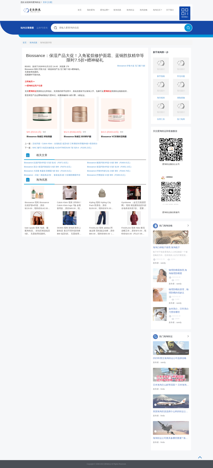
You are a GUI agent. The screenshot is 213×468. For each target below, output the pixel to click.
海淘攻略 (143, 10)
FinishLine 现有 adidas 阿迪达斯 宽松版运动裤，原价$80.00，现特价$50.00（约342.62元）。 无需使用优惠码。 (101, 231)
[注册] (49, 2)
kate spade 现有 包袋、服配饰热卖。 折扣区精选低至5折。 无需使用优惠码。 (37, 231)
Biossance (122, 66)
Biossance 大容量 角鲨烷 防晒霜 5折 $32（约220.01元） (48, 171)
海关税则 (161, 98)
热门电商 (181, 119)
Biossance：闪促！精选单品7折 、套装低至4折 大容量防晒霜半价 (52, 175)
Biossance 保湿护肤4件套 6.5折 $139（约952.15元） (110, 167)
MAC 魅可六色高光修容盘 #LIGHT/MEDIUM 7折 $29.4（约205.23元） (62, 148)
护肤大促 (130, 66)
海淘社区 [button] (157, 10)
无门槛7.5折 (140, 66)
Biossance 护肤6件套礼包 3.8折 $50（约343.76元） (109, 171)
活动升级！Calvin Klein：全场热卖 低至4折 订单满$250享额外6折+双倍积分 (64, 143)
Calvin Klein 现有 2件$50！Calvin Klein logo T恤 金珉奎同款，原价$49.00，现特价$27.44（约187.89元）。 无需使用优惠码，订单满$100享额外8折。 (69, 205)
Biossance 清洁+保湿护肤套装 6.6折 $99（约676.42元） (48, 167)
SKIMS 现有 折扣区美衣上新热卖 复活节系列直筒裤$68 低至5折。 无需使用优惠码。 (69, 231)
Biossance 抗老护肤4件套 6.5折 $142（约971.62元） (47, 163)
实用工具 (161, 119)
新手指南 (161, 76)
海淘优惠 (117, 10)
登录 (45, 2)
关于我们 (170, 10)
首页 (79, 10)
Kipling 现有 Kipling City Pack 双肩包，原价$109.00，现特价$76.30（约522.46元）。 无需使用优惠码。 (101, 205)
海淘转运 (130, 10)
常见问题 (181, 76)
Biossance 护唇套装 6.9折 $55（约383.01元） (107, 175)
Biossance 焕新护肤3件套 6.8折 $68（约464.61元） (109, 163)
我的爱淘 (91, 10)
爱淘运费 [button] (104, 10)
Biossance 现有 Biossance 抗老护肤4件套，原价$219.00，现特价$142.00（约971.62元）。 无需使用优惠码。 (37, 205)
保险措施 (181, 98)
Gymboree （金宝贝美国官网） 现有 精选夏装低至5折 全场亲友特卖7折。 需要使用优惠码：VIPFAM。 (133, 205)
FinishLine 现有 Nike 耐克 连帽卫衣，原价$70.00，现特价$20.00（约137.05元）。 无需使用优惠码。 (133, 231)
